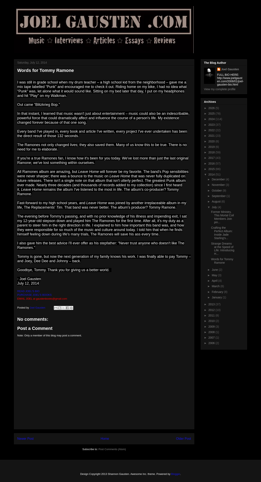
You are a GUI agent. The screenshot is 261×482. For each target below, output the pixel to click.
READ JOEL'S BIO (28, 291)
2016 (212, 163)
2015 (212, 169)
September (219, 196)
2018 (212, 152)
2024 (212, 119)
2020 (212, 141)
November (218, 184)
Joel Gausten (230, 69)
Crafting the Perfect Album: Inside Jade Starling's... (222, 232)
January (217, 297)
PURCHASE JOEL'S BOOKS (34, 294)
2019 (212, 146)
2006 (212, 343)
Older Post (183, 438)
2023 (212, 124)
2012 (212, 310)
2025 (212, 113)
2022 (212, 130)
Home (105, 438)
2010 (212, 321)
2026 (212, 108)
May (215, 275)
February (218, 292)
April (215, 280)
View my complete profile (219, 89)
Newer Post (25, 438)
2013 (212, 304)
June (215, 269)
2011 (212, 315)
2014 (212, 174)
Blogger (175, 474)
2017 (212, 157)
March (216, 286)
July (215, 207)
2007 (212, 337)
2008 (212, 332)
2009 (212, 326)
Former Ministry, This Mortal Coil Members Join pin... (222, 217)
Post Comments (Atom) (112, 449)
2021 (212, 135)
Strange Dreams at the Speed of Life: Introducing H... (222, 248)
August (216, 201)
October (217, 190)
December (218, 179)
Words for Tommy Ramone (222, 261)
